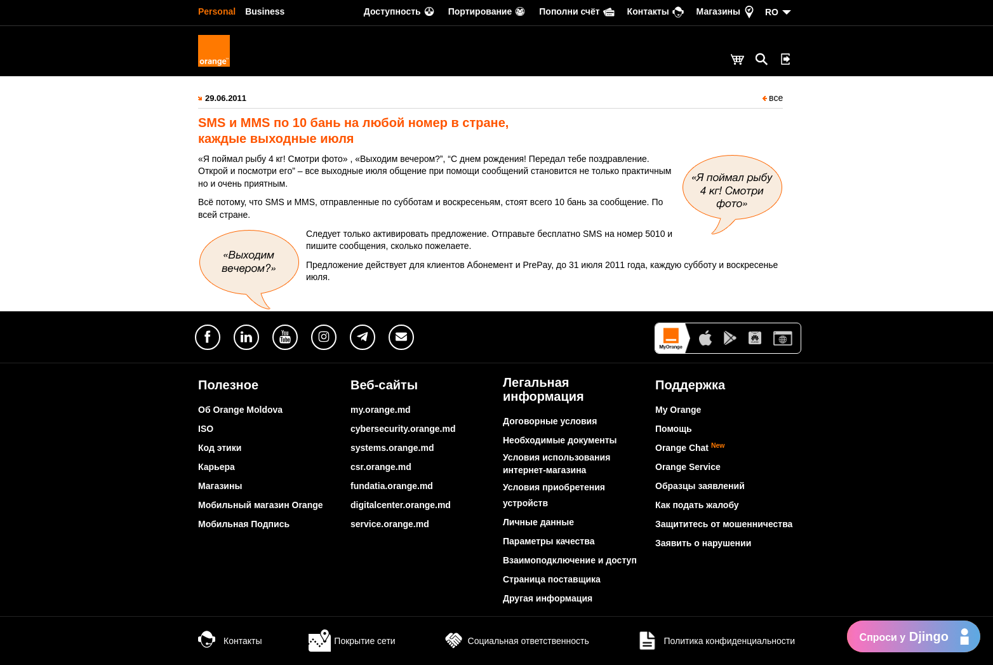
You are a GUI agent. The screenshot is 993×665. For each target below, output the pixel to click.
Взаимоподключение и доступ (570, 560)
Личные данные (538, 522)
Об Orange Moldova (240, 410)
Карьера (216, 467)
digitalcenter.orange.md (400, 505)
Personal (217, 11)
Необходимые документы (560, 440)
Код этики (219, 448)
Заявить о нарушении (703, 543)
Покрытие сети (352, 641)
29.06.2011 (225, 98)
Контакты (230, 641)
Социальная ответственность (516, 641)
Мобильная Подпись (244, 524)
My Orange (678, 410)
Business (264, 11)
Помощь (673, 429)
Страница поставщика (552, 579)
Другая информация (547, 598)
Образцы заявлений (700, 486)
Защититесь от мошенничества (723, 524)
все (773, 98)
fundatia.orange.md (391, 486)
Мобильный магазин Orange (260, 505)
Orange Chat (690, 448)
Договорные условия (550, 421)
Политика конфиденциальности (715, 641)
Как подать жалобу (697, 505)
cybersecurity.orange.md (402, 429)
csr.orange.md (380, 467)
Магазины (220, 486)
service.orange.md (389, 524)
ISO (205, 429)
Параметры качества (548, 541)
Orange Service (688, 467)
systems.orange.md (392, 448)
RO (771, 12)
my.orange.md (380, 410)
